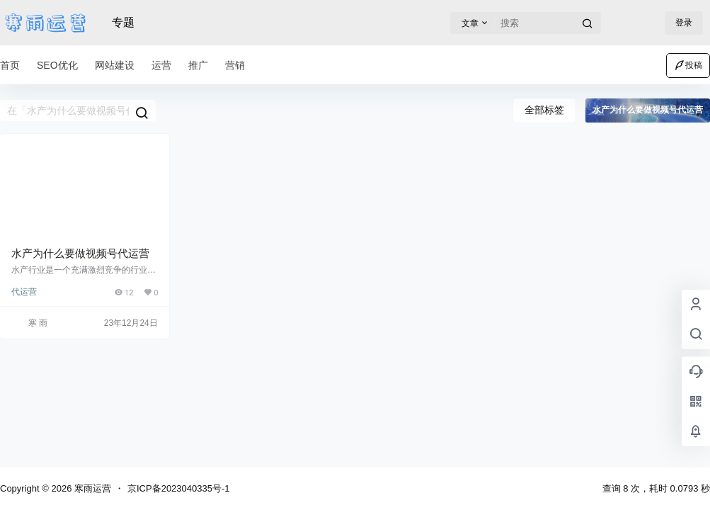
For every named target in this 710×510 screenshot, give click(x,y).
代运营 (24, 292)
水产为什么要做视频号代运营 (80, 253)
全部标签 (544, 109)
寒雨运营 (91, 488)
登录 (683, 23)
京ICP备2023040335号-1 (178, 488)
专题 (123, 22)
